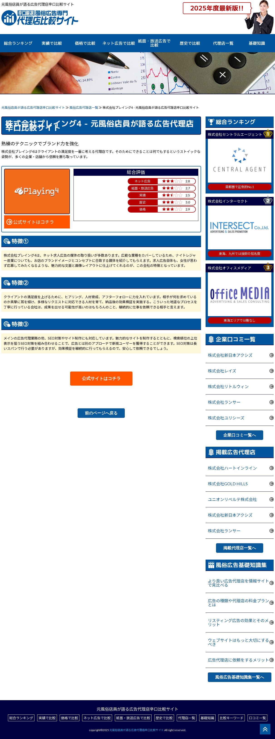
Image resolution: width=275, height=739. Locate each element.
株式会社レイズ (222, 370)
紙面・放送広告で (154, 43)
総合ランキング (18, 43)
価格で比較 (85, 43)
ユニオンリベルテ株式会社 (232, 499)
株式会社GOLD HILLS (228, 483)
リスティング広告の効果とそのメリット (238, 622)
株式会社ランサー (224, 402)
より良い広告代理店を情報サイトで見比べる (238, 583)
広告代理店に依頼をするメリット (238, 659)
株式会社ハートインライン (232, 468)
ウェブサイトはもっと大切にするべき (238, 642)
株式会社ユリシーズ (226, 417)
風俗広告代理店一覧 (84, 107)
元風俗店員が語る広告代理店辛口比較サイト (33, 107)
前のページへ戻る (101, 413)
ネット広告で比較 (97, 718)
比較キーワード (231, 718)
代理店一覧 (223, 43)
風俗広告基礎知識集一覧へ (239, 677)
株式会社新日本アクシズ (230, 355)
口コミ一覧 (257, 718)
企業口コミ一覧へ (239, 435)
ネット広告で (118, 43)
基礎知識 (257, 43)
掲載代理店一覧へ (239, 548)
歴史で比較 (190, 43)
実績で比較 (52, 43)
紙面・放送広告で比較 (133, 718)
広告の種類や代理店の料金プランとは (238, 602)
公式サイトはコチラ (33, 222)
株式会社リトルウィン (228, 386)
